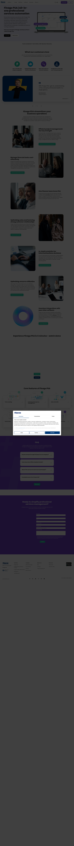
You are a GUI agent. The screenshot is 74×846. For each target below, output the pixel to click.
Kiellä (22, 432)
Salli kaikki (52, 432)
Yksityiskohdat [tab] (37, 416)
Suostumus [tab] (21, 416)
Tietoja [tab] (53, 416)
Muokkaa (37, 432)
